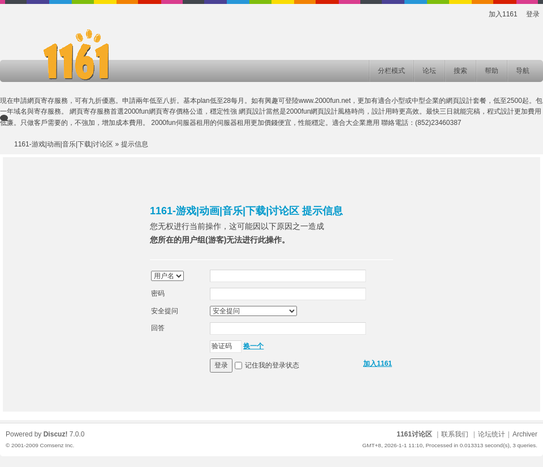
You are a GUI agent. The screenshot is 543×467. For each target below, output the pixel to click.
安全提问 (164, 311)
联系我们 (454, 434)
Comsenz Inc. (57, 445)
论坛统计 (491, 434)
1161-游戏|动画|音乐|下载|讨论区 (63, 144)
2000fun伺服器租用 (180, 123)
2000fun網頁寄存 (149, 111)
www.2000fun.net (325, 101)
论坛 (429, 71)
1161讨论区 (414, 434)
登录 (533, 14)
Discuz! (56, 434)
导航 (522, 71)
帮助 (491, 71)
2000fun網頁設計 (312, 111)
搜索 (460, 71)
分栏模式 (391, 71)
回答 (158, 328)
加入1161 (503, 14)
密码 (158, 293)
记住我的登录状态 (272, 365)
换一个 (253, 346)
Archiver (524, 434)
